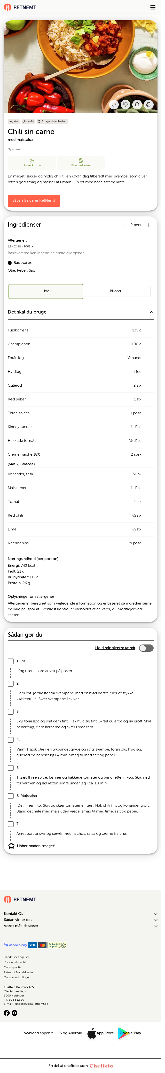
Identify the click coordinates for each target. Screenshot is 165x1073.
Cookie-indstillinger (17, 977)
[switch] (146, 648)
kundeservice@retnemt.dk (31, 1004)
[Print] (149, 104)
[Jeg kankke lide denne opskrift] (125, 104)
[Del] (137, 104)
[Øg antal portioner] (149, 225)
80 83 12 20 (16, 999)
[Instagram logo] (14, 1013)
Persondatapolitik (15, 962)
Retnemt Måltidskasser (18, 972)
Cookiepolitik (12, 967)
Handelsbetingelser (16, 957)
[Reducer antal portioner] (123, 225)
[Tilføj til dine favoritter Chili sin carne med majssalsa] (114, 104)
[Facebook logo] (7, 1013)
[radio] (46, 291)
